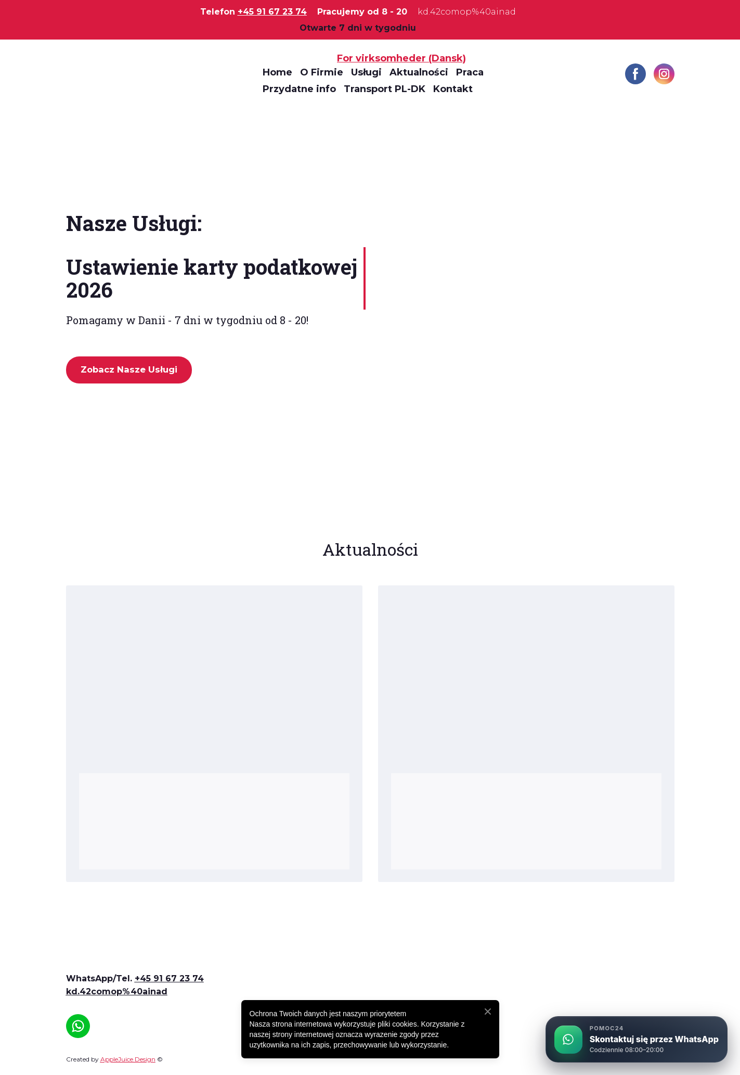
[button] (635, 73)
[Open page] (126, 954)
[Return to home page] (157, 73)
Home (277, 72)
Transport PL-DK (384, 89)
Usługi (366, 72)
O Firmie (321, 72)
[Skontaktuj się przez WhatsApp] (637, 1039)
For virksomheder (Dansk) (401, 58)
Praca (470, 72)
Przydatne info (299, 89)
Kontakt (453, 89)
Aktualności (419, 72)
